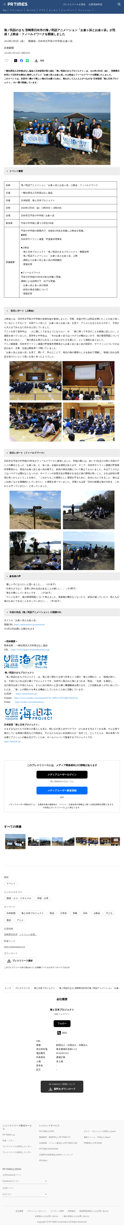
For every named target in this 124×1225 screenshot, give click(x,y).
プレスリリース (22, 988)
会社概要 (19, 1211)
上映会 (96, 913)
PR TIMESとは (9, 1134)
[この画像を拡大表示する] (15, 841)
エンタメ (53, 10)
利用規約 (72, 1211)
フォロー (62, 1023)
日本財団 (11, 913)
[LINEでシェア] (27, 60)
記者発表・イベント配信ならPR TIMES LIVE (58, 1143)
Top (4, 10)
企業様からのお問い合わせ (46, 1216)
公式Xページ (8, 1188)
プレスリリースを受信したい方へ (17, 1146)
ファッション (84, 10)
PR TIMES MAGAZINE (48, 1148)
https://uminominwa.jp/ (26, 694)
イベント (11, 883)
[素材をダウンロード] (36, 60)
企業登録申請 (95, 4)
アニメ (20, 920)
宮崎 (75, 913)
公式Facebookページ (12, 1174)
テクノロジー (16, 10)
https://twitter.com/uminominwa (29, 702)
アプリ (42, 10)
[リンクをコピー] (42, 60)
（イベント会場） (28, 934)
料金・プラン (8, 1140)
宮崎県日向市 (11, 934)
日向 (85, 913)
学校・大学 (42, 898)
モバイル (31, 10)
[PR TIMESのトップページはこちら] (17, 4)
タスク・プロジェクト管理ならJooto (100, 1131)
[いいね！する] (6, 60)
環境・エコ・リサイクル (18, 898)
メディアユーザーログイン (62, 774)
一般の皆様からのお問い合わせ (75, 1216)
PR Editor (43, 1160)
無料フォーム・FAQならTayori (97, 1137)
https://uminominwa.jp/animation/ (29, 624)
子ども (109, 913)
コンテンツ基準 (57, 1211)
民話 (52, 913)
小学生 (63, 913)
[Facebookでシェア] (21, 60)
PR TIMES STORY (46, 1131)
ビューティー (68, 10)
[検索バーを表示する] (119, 4)
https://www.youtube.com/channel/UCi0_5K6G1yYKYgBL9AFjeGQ (46, 698)
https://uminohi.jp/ (12, 741)
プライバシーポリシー (36, 1211)
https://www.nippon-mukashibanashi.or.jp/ (30, 649)
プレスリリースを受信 (74, 4)
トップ (8, 988)
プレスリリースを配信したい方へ (17, 1152)
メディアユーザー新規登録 (62, 790)
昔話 (8, 920)
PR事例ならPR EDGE (93, 1143)
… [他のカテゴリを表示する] (95, 9)
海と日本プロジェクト (32, 913)
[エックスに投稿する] (15, 60)
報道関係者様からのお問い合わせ (93, 1211)
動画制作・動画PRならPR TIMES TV (54, 1137)
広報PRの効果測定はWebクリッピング (56, 1154)
